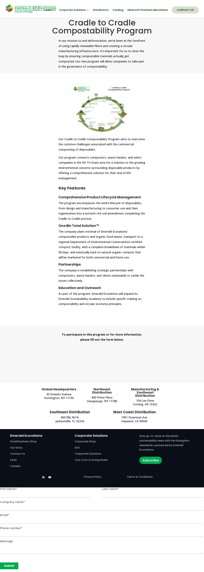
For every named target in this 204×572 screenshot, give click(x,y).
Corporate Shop (85, 441)
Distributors (101, 10)
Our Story (16, 447)
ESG (77, 447)
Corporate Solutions (72, 10)
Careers (15, 466)
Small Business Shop (23, 441)
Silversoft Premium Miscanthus (147, 10)
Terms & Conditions (140, 477)
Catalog (118, 10)
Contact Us (185, 10)
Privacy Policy (92, 477)
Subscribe (150, 460)
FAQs (13, 460)
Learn (48, 10)
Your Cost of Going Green (91, 460)
